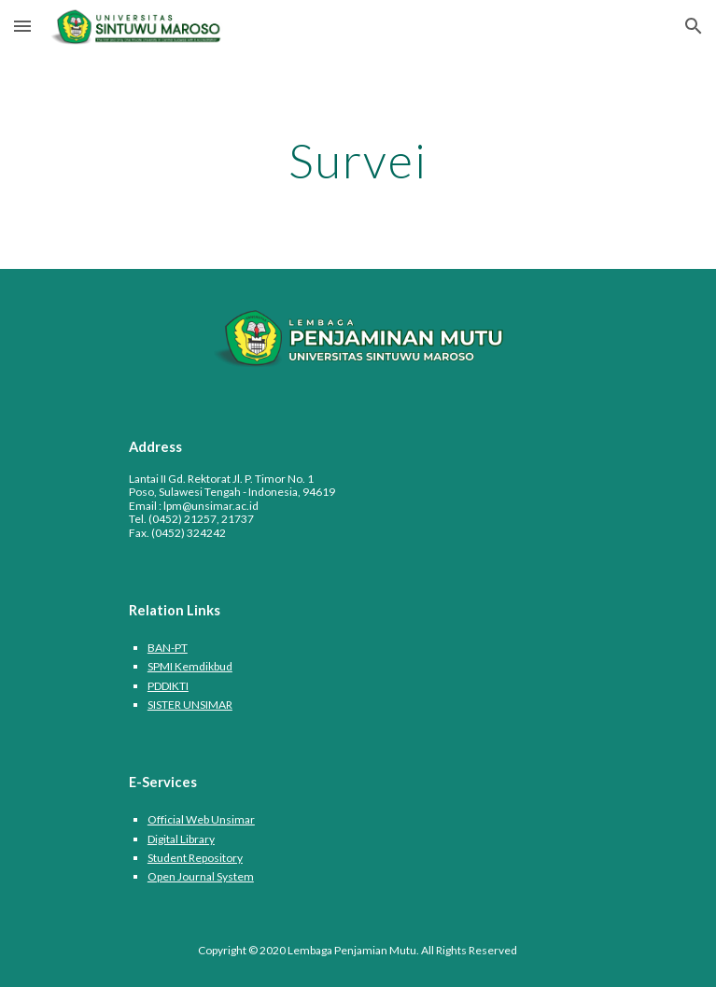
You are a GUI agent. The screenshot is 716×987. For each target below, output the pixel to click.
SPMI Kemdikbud (189, 666)
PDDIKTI (168, 686)
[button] (22, 25)
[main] (358, 160)
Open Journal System (200, 876)
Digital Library (181, 839)
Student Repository (195, 858)
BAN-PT (167, 648)
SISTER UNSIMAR (189, 705)
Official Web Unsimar (201, 819)
